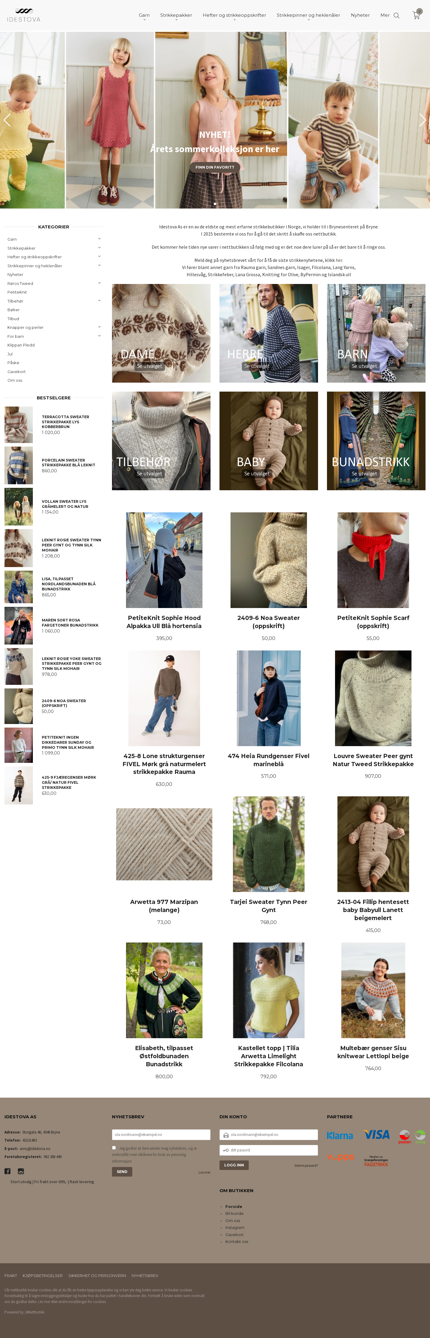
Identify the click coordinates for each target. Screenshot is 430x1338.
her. (339, 260)
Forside (233, 1206)
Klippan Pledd (21, 345)
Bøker (13, 309)
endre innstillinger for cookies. (83, 1301)
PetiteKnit (17, 292)
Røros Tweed (20, 283)
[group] (215, 120)
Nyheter (15, 274)
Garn (12, 239)
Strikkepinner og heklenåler (34, 265)
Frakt (10, 1275)
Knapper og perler (25, 327)
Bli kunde (234, 1213)
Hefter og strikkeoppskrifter (34, 256)
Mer (385, 15)
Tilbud (13, 318)
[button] (423, 120)
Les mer (205, 1172)
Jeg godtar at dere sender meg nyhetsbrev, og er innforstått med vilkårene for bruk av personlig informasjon (154, 1155)
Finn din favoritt (215, 167)
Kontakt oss (236, 1241)
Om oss (14, 380)
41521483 (29, 1140)
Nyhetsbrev (145, 1275)
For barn (15, 336)
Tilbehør (15, 301)
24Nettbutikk (34, 1312)
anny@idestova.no (35, 1148)
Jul (10, 354)
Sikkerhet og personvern (97, 1275)
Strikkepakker (21, 248)
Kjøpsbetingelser (43, 1275)
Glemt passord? (306, 1165)
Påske (13, 362)
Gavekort (16, 371)
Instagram (235, 1227)
